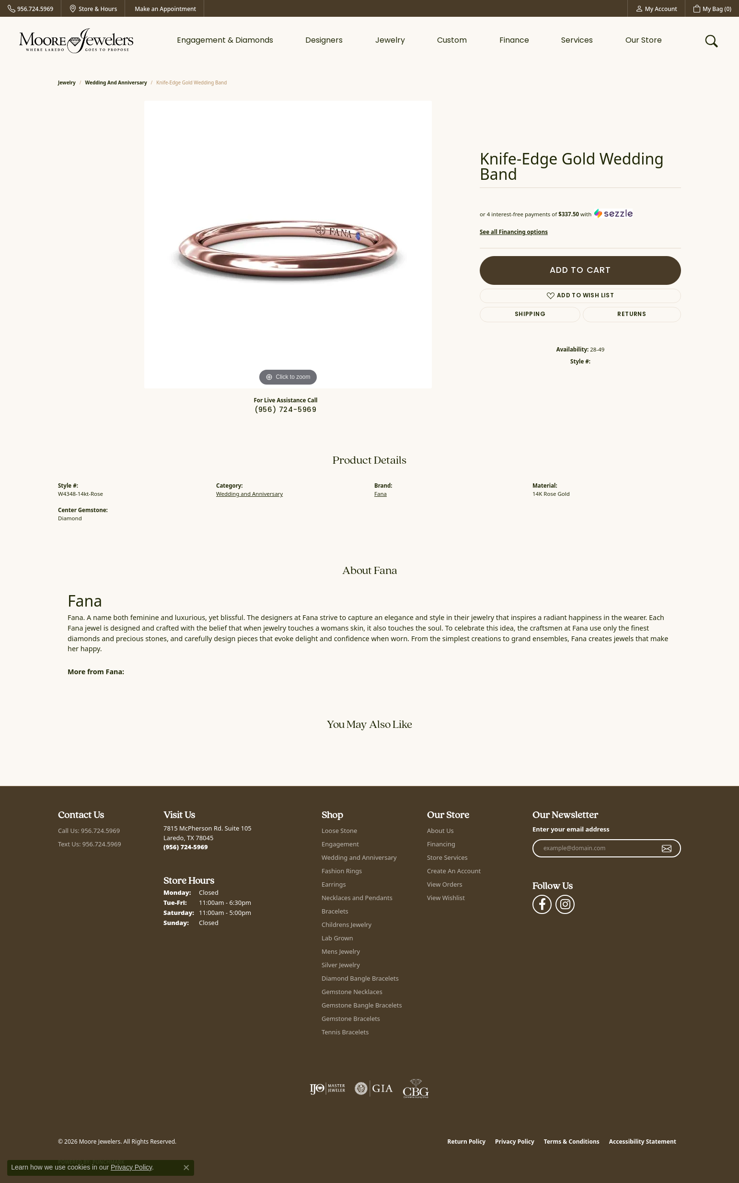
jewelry (67, 82)
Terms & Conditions (572, 1141)
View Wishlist (446, 897)
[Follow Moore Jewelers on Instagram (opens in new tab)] (565, 904)
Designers (324, 41)
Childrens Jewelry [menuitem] (346, 924)
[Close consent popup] (186, 1168)
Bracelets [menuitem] (335, 911)
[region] (288, 244)
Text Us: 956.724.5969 (89, 844)
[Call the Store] (185, 847)
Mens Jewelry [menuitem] (341, 951)
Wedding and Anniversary (116, 82)
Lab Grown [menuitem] (337, 938)
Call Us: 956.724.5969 (89, 830)
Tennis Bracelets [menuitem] (345, 1032)
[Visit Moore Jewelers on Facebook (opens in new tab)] (542, 904)
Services (577, 41)
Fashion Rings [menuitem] (342, 871)
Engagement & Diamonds (225, 41)
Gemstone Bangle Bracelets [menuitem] (362, 1005)
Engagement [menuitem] (340, 844)
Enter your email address (571, 829)
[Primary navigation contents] (419, 41)
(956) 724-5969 (285, 410)
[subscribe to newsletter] (667, 848)
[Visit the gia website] (374, 1089)
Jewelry (390, 41)
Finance (514, 41)
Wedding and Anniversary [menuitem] (359, 857)
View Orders (444, 884)
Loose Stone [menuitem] (339, 830)
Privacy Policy (514, 1141)
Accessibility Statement (642, 1141)
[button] (656, 8)
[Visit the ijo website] (328, 1089)
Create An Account (454, 871)
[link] (30, 8)
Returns (631, 314)
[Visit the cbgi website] (416, 1089)
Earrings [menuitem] (334, 884)
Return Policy (467, 1141)
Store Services (447, 857)
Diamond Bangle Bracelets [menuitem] (360, 978)
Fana (380, 493)
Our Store (643, 41)
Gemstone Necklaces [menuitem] (352, 991)
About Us (440, 830)
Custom (452, 41)
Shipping (530, 314)
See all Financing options (514, 231)
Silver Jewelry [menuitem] (341, 964)
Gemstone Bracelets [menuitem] (351, 1018)
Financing (441, 844)
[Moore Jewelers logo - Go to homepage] (76, 40)
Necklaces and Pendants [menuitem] (357, 897)
